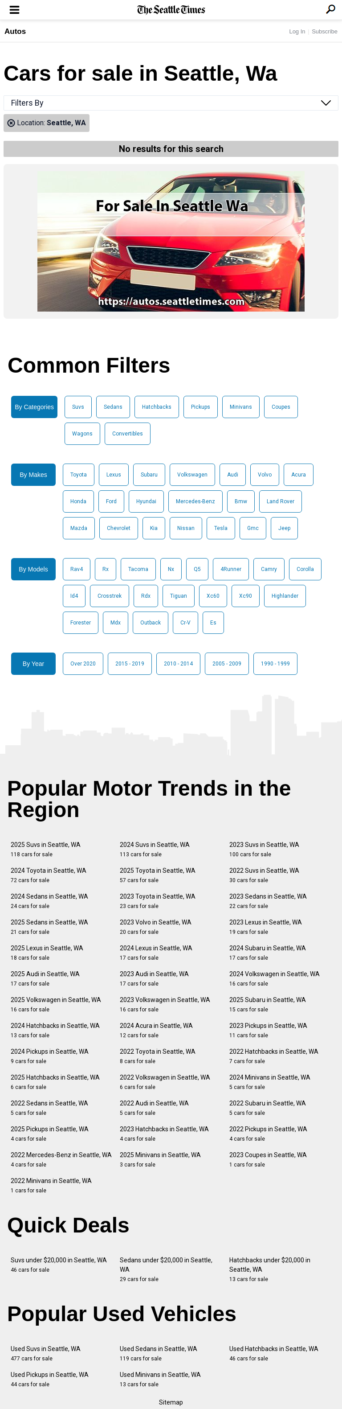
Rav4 (76, 569)
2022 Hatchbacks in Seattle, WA (273, 1056)
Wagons (82, 434)
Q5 (197, 569)
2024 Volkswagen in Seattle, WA (274, 978)
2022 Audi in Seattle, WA (154, 1108)
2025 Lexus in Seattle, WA (47, 953)
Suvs (78, 407)
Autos (15, 31)
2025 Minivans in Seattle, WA (160, 1159)
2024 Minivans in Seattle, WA (269, 1082)
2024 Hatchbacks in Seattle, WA (55, 1030)
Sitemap (171, 1402)
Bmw (241, 501)
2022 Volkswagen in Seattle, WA (165, 1082)
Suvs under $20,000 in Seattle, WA (59, 1265)
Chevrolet (118, 528)
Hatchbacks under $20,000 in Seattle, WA (269, 1269)
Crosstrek (110, 596)
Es (213, 623)
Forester (80, 623)
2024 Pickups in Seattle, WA (50, 1056)
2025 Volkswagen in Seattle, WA (56, 1004)
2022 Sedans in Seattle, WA (49, 1108)
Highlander (285, 596)
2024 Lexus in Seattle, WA (156, 953)
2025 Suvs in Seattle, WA (46, 849)
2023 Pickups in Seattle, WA (268, 1030)
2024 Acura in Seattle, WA (156, 1030)
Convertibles (127, 434)
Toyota (78, 475)
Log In (297, 31)
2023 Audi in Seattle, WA (154, 978)
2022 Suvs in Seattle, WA (264, 875)
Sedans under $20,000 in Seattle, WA (166, 1269)
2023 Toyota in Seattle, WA (157, 901)
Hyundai (146, 501)
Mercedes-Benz (195, 501)
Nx (171, 569)
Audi (232, 475)
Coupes (281, 407)
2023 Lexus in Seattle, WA (265, 927)
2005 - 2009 (226, 664)
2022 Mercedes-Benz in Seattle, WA (61, 1159)
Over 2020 (83, 664)
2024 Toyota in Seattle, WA (48, 875)
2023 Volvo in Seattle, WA (155, 927)
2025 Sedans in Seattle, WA (49, 927)
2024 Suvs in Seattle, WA (155, 849)
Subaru (149, 475)
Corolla (305, 569)
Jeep (284, 528)
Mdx (115, 623)
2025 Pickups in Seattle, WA (50, 1134)
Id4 (74, 596)
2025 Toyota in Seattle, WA (157, 875)
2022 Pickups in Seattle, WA (268, 1134)
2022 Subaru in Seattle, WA (267, 1108)
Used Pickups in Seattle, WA (50, 1379)
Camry (269, 569)
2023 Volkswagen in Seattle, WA (165, 1004)
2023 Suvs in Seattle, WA (264, 849)
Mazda (78, 528)
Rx (105, 569)
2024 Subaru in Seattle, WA (267, 953)
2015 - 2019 (129, 664)
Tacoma (138, 569)
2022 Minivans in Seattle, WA (51, 1185)
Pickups (200, 407)
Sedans (113, 407)
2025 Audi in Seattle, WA (45, 978)
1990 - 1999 (275, 664)
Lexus (113, 475)
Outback (150, 623)
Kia (154, 528)
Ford (111, 501)
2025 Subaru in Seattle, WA (267, 1004)
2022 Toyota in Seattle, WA (157, 1056)
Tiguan (178, 596)
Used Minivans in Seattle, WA (160, 1379)
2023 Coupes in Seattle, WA (268, 1159)
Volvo (265, 475)
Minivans (241, 407)
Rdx (146, 596)
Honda (78, 501)
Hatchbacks (156, 407)
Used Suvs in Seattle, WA (46, 1353)
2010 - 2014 (178, 664)
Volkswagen (192, 475)
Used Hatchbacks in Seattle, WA (273, 1353)
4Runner (230, 569)
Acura (298, 475)
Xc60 (213, 596)
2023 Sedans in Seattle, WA (268, 901)
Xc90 (245, 596)
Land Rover (280, 501)
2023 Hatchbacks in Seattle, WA (164, 1134)
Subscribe (325, 31)
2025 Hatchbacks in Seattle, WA (55, 1082)
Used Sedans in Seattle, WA (158, 1353)
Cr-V (185, 623)
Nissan (186, 528)
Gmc (253, 528)
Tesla (221, 528)
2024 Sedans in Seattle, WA (49, 901)
